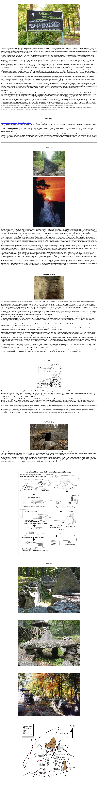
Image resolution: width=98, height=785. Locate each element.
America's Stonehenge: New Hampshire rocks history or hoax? (16, 123)
